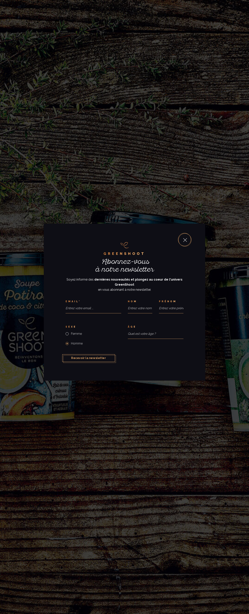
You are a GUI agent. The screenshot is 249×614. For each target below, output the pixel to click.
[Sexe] (93, 327)
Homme (77, 343)
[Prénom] (171, 301)
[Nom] (140, 301)
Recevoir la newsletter (88, 358)
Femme (76, 334)
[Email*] (93, 301)
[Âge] (155, 327)
